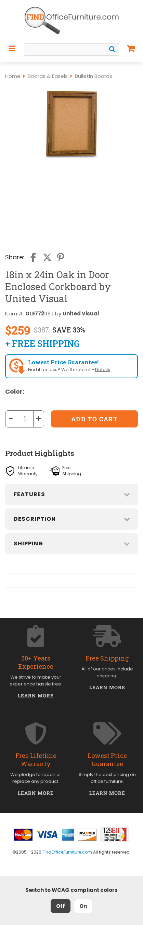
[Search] (112, 49)
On (83, 906)
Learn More (36, 695)
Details (102, 369)
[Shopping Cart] (131, 48)
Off (60, 906)
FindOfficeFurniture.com (67, 852)
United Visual (81, 313)
